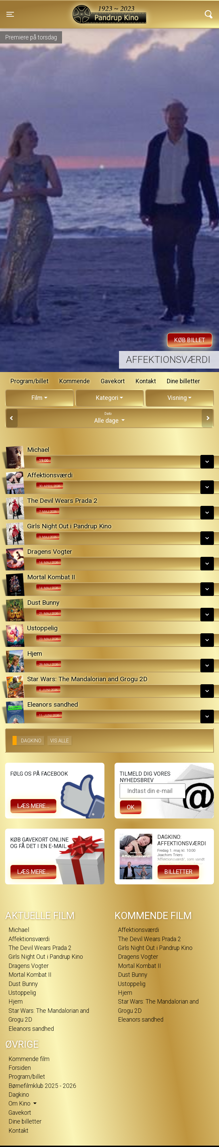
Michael (18, 930)
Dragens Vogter (28, 966)
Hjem (15, 1001)
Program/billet (29, 381)
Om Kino (20, 1103)
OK (131, 807)
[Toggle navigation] (10, 14)
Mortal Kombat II (30, 974)
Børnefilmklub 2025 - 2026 (42, 1085)
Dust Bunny (23, 984)
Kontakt (146, 381)
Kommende (74, 381)
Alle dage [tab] (109, 417)
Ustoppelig (22, 992)
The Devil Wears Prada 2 (40, 948)
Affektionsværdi (168, 359)
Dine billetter (183, 381)
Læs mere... (33, 805)
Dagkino (18, 1094)
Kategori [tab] (107, 397)
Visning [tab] (177, 397)
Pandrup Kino (65, 10)
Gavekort (113, 381)
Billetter (178, 871)
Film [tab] (37, 397)
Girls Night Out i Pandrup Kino (45, 956)
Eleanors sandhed (31, 1028)
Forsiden (19, 1067)
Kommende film (28, 1059)
